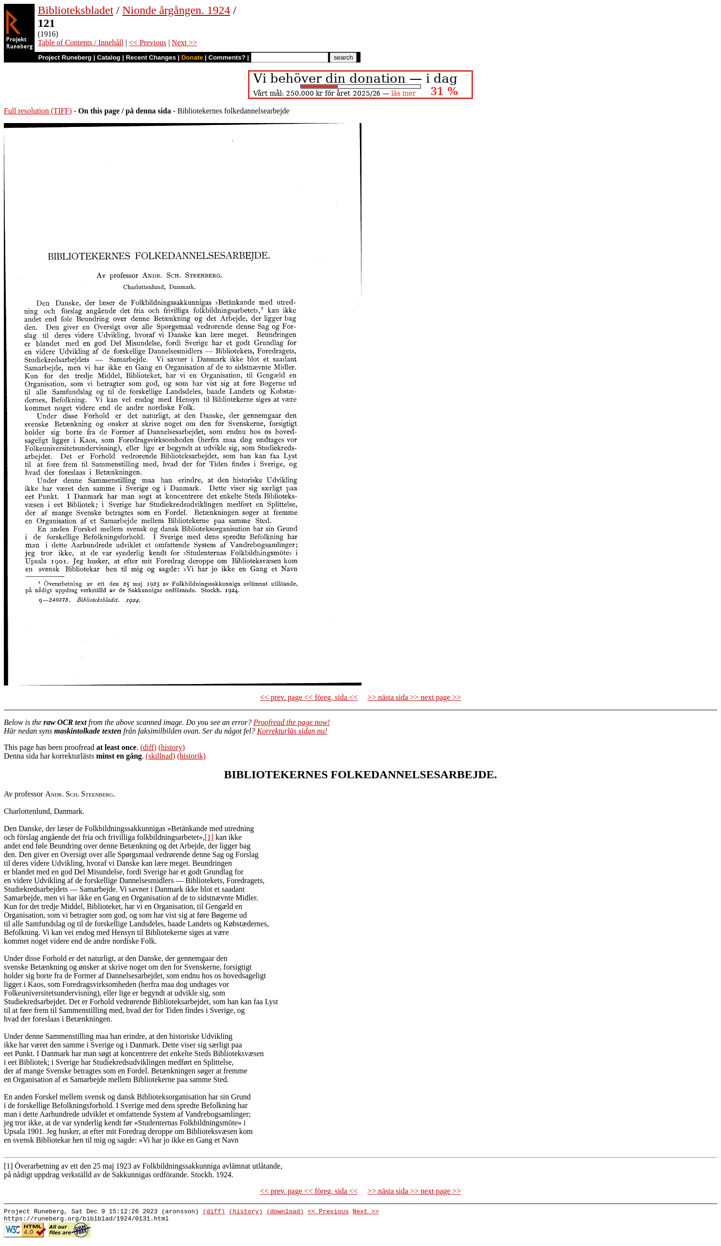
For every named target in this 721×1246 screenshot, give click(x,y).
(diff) (148, 747)
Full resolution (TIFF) (38, 111)
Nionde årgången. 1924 (176, 10)
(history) (171, 747)
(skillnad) (160, 756)
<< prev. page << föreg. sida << (309, 697)
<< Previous (147, 42)
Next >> (184, 42)
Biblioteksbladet (75, 10)
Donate (192, 57)
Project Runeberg (64, 57)
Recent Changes (151, 57)
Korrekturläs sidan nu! (292, 731)
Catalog (109, 57)
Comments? (227, 57)
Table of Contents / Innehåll (81, 42)
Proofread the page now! (291, 722)
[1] (209, 837)
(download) (285, 1212)
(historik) (191, 756)
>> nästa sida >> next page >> (414, 697)
